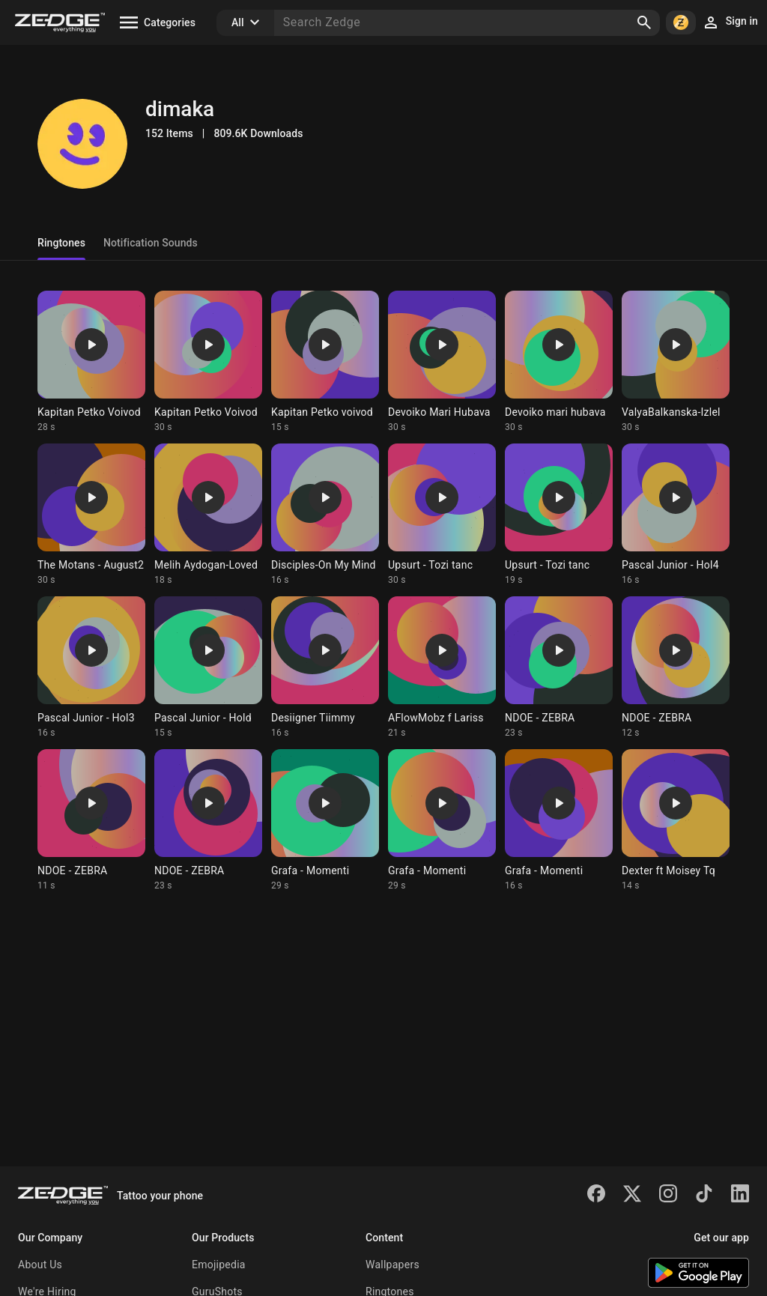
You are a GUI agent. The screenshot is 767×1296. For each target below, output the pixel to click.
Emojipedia (219, 1265)
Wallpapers (392, 1265)
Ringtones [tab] (61, 243)
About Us (40, 1265)
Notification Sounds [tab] (150, 243)
